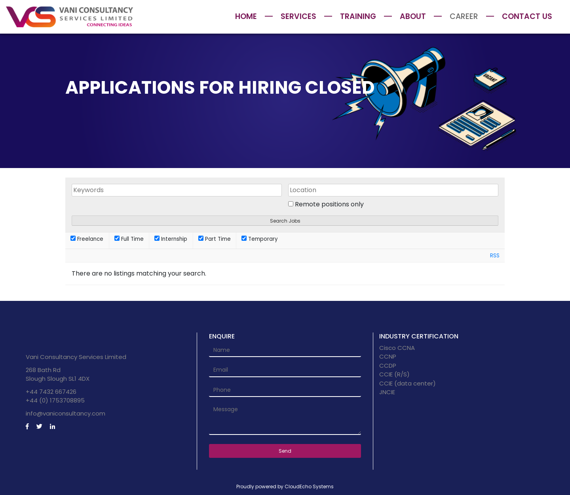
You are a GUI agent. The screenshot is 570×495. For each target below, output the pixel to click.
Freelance (86, 239)
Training (358, 16)
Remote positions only (329, 204)
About (413, 16)
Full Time (129, 239)
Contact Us (527, 16)
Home (246, 16)
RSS (495, 255)
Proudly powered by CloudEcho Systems (285, 486)
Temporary (259, 239)
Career (464, 16)
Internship (170, 239)
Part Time (214, 239)
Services (298, 16)
